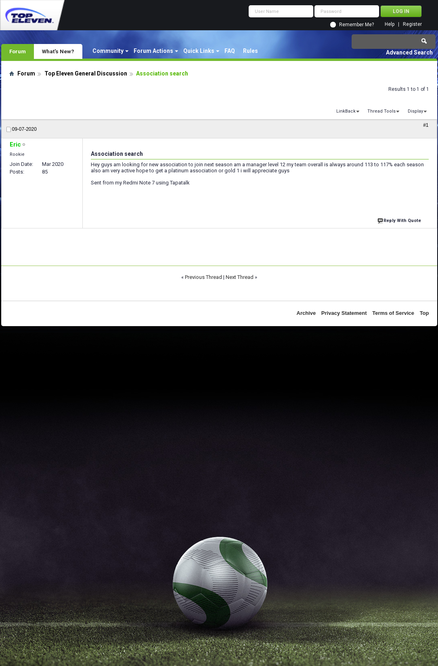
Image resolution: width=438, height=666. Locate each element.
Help (389, 24)
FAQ (229, 51)
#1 (425, 125)
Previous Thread (203, 277)
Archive (306, 313)
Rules (250, 51)
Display (415, 111)
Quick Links (198, 51)
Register (412, 24)
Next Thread (240, 277)
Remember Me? (356, 24)
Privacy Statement (344, 313)
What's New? (58, 51)
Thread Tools (381, 111)
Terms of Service (393, 313)
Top (424, 313)
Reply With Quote (400, 219)
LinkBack (346, 111)
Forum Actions (153, 51)
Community (108, 51)
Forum (17, 51)
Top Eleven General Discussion (85, 73)
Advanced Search (409, 52)
